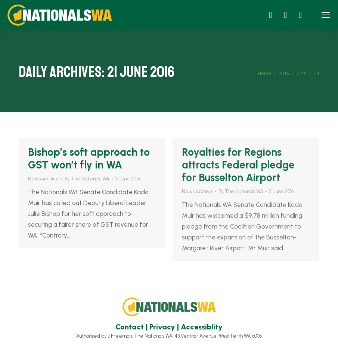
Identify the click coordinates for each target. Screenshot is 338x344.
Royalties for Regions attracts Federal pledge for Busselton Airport (238, 165)
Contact (129, 326)
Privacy (162, 326)
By (87, 179)
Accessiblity (202, 326)
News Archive (43, 179)
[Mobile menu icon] (326, 15)
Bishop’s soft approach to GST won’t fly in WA (89, 158)
